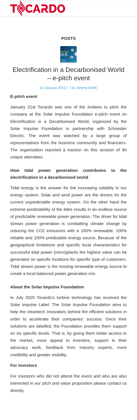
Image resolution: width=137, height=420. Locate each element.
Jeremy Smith (86, 88)
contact (114, 383)
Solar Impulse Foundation (68, 114)
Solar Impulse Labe (29, 304)
